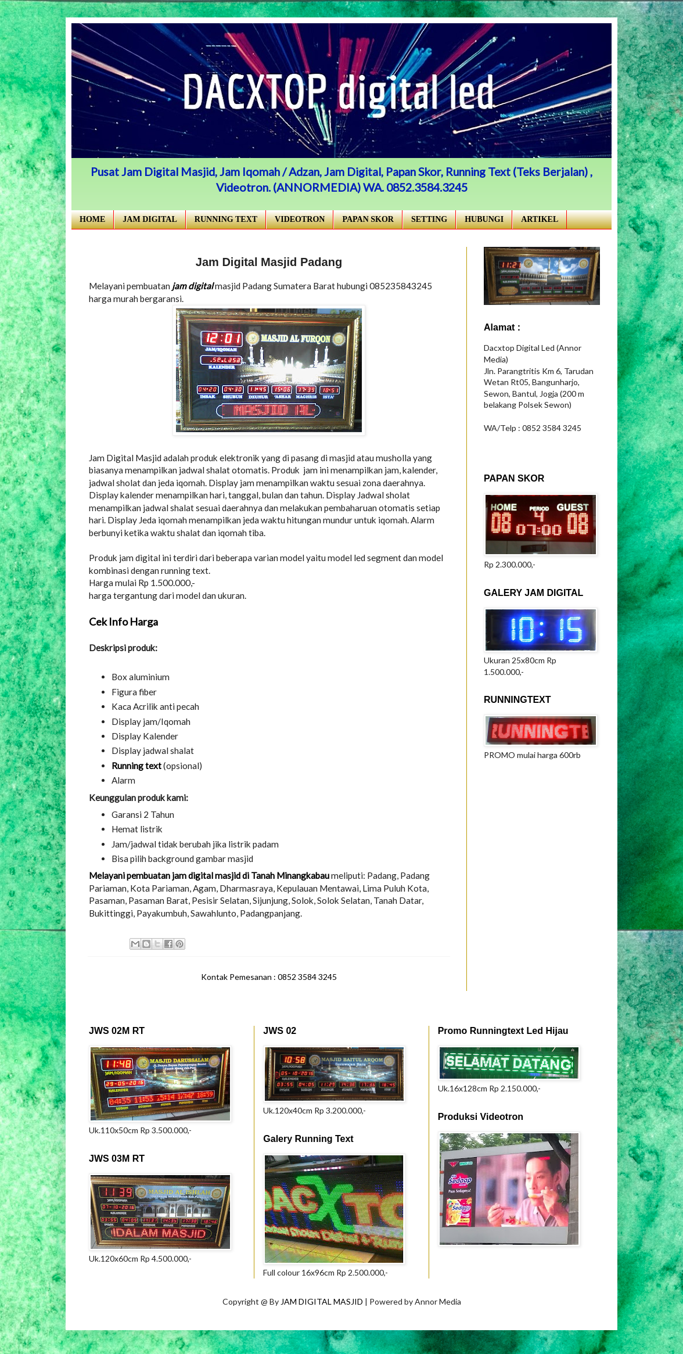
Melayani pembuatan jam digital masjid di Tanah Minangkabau (209, 875)
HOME (92, 219)
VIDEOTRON (300, 219)
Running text (136, 765)
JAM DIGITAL (150, 219)
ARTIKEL (539, 219)
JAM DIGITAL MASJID (323, 1301)
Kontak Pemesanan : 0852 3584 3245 (269, 977)
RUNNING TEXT (226, 219)
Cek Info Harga (123, 621)
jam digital (192, 286)
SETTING (429, 219)
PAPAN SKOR (368, 219)
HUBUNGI (484, 219)
